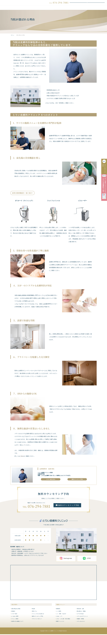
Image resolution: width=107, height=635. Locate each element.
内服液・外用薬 (80, 619)
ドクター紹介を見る (50, 480)
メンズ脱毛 (58, 611)
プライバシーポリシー (37, 619)
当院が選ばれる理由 (18, 8)
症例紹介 (60, 8)
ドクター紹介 (68, 8)
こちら (22, 456)
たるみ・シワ (59, 616)
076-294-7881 (39, 506)
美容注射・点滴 (80, 609)
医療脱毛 (58, 609)
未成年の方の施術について (17, 622)
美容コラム (34, 611)
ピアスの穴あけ (80, 614)
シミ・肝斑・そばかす (61, 614)
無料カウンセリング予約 (78, 3)
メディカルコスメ (81, 622)
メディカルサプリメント (82, 616)
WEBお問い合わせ (96, 3)
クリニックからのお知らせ (38, 614)
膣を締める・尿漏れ (81, 611)
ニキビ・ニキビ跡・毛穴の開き (63, 619)
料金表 (53, 8)
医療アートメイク (60, 622)
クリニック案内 (91, 8)
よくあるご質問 (79, 8)
